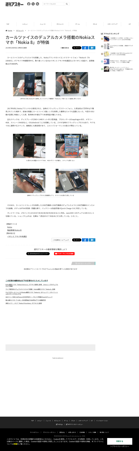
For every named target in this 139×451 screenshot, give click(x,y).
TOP (8, 24)
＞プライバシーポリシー (119, 446)
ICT (92, 418)
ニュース (43, 24)
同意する (119, 441)
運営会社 (62, 430)
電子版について (104, 430)
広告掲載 (82, 430)
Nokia (9, 227)
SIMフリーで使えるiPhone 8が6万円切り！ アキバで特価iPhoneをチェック (29, 297)
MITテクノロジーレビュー (74, 422)
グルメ (96, 24)
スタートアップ (113, 24)
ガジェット (61, 24)
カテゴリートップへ (83, 263)
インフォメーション (102, 418)
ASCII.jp (59, 422)
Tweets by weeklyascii (57, 358)
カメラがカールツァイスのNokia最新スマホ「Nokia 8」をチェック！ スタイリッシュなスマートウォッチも (32, 293)
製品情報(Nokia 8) (14, 230)
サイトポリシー (34, 430)
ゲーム (78, 24)
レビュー (26, 24)
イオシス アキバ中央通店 (17, 236)
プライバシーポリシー (49, 430)
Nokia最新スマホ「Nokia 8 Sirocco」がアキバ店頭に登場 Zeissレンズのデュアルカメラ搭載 (32, 285)
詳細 (15, 444)
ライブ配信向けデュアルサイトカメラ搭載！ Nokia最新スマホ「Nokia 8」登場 (30, 289)
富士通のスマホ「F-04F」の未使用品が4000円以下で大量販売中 (26, 300)
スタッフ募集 (92, 430)
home (9, 30)
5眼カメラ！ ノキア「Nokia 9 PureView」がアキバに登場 (24, 303)
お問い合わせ (72, 430)
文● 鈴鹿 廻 (65, 48)
